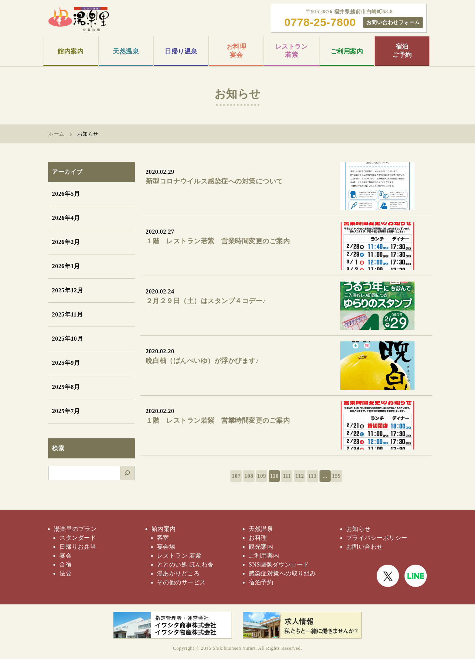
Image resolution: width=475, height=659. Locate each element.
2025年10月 (67, 338)
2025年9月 (66, 363)
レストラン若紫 (291, 50)
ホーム (56, 134)
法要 (65, 573)
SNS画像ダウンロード (279, 564)
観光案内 (261, 546)
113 (312, 476)
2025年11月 (67, 314)
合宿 (65, 564)
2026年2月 (66, 242)
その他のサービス (181, 582)
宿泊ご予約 (402, 50)
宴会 (65, 555)
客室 (163, 538)
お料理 (258, 538)
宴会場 (166, 546)
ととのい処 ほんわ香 (185, 564)
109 (261, 476)
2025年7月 (66, 411)
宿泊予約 (261, 582)
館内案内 (70, 51)
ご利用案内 (347, 51)
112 (299, 476)
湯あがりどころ (178, 573)
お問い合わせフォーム (393, 22)
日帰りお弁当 (77, 546)
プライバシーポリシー (376, 538)
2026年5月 (66, 194)
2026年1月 (66, 266)
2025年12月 (67, 290)
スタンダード (77, 538)
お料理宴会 (236, 50)
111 (287, 476)
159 (336, 476)
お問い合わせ (364, 546)
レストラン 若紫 (179, 555)
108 (249, 476)
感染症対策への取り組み (282, 573)
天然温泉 (126, 51)
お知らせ (358, 529)
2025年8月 (66, 387)
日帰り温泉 (181, 51)
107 (236, 476)
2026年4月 (66, 218)
